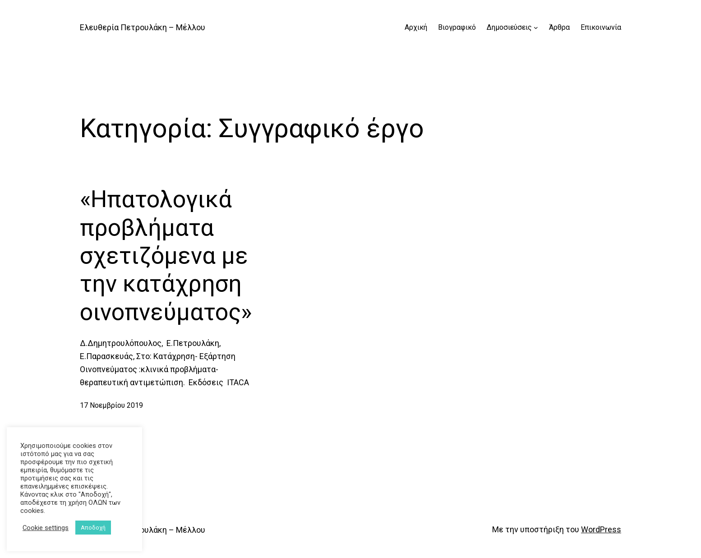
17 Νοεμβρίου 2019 (111, 405)
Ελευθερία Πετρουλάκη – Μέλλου (142, 27)
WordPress (601, 529)
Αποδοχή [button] (93, 527)
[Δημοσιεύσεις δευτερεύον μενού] (536, 27)
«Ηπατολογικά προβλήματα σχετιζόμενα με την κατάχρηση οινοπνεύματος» (166, 255)
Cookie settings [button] (46, 528)
